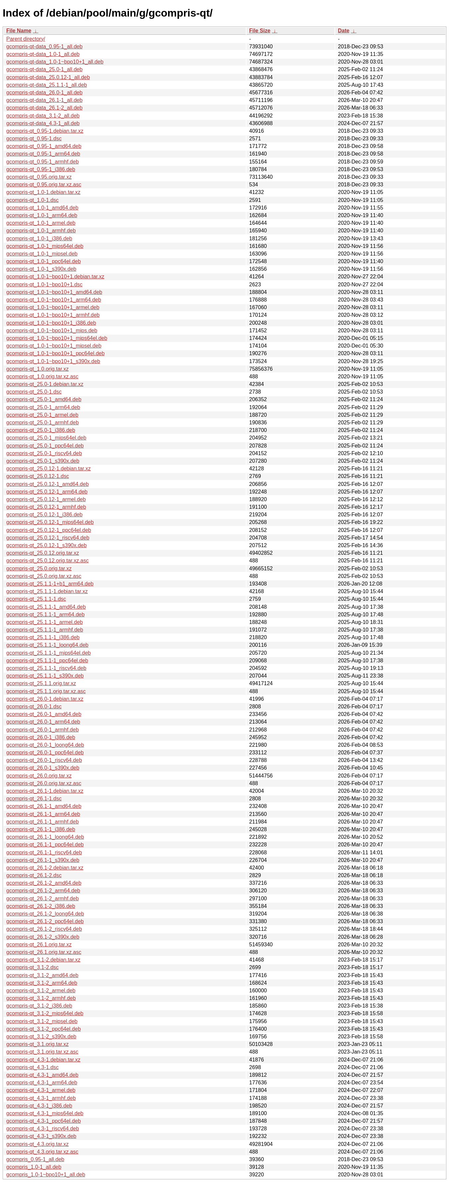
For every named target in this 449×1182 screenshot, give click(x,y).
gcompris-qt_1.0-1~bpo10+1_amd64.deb (54, 292)
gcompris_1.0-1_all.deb (33, 1167)
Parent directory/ (25, 39)
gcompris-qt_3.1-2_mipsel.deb (41, 1021)
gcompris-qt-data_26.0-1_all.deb (44, 92)
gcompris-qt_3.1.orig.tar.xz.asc (42, 1052)
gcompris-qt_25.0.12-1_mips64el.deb (50, 522)
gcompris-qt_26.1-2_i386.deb (40, 906)
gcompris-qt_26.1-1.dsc (34, 798)
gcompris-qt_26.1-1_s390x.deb (42, 860)
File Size (259, 30)
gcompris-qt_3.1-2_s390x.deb (41, 1036)
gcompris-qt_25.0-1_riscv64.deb (44, 453)
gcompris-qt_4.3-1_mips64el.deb (44, 1113)
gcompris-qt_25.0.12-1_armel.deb (46, 499)
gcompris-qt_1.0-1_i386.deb (39, 238)
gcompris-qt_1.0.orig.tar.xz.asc (42, 376)
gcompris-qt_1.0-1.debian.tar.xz (43, 192)
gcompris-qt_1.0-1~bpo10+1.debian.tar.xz (55, 276)
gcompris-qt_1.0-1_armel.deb (40, 223)
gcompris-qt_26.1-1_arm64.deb (43, 814)
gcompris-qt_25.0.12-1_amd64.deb (47, 484)
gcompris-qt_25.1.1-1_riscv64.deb (46, 668)
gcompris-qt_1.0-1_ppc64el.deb (43, 261)
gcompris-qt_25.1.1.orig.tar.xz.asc (46, 691)
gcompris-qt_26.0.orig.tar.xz (38, 776)
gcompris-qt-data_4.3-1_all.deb (42, 123)
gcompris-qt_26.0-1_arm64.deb (43, 722)
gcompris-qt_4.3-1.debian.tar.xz (43, 1060)
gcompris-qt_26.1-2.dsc (34, 875)
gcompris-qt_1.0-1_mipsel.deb (41, 254)
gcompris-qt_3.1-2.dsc (32, 967)
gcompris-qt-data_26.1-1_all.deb (44, 100)
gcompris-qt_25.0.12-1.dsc (37, 476)
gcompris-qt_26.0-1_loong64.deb (45, 745)
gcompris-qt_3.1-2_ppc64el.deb (43, 1029)
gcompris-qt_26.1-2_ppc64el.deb (45, 921)
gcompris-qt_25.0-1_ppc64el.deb (45, 446)
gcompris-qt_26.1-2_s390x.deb (42, 937)
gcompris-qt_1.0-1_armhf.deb (41, 230)
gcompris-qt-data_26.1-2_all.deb (44, 108)
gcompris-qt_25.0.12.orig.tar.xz (42, 553)
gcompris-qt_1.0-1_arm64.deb (41, 215)
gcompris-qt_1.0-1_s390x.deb (41, 269)
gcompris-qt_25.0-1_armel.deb (42, 415)
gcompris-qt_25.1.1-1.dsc (36, 599)
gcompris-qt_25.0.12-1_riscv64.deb (47, 538)
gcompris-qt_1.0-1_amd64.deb (42, 208)
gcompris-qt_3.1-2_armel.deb (40, 990)
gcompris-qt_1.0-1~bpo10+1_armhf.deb (53, 315)
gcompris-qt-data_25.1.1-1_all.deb (46, 85)
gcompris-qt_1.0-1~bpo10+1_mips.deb (51, 330)
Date (343, 30)
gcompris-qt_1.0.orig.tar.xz (37, 369)
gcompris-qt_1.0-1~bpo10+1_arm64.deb (53, 300)
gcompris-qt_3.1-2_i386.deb (39, 1006)
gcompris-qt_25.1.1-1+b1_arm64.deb (50, 584)
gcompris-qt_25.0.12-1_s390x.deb (46, 545)
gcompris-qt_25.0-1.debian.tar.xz (44, 384)
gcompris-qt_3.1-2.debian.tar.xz (43, 960)
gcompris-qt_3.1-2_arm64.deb (41, 983)
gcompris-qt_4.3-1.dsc (32, 1067)
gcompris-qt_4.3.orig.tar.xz (37, 1144)
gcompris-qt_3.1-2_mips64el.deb (44, 1013)
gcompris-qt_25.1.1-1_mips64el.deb (48, 653)
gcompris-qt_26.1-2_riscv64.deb (44, 929)
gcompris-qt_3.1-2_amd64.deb (42, 975)
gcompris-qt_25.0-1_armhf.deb (42, 422)
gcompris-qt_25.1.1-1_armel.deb (44, 622)
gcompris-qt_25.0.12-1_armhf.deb (46, 507)
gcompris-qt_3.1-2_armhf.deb (41, 998)
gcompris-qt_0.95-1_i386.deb (40, 169)
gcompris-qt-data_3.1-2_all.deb (42, 115)
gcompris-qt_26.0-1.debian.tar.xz (44, 699)
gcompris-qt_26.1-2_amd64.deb (43, 883)
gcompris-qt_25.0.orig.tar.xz (38, 568)
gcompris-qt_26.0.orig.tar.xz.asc (43, 783)
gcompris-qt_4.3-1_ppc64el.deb (43, 1121)
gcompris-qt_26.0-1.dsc (34, 706)
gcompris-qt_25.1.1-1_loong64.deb (47, 645)
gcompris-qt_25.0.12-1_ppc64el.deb (48, 530)
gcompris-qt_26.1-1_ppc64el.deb (45, 844)
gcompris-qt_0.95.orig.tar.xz (38, 177)
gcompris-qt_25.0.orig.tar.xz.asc (43, 576)
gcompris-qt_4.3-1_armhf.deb (41, 1098)
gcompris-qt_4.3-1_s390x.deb (41, 1136)
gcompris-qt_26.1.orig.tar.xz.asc (43, 952)
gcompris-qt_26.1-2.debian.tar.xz (44, 868)
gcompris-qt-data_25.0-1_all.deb (44, 69)
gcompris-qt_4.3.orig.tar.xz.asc (42, 1152)
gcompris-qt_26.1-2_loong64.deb (45, 914)
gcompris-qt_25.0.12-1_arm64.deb (46, 492)
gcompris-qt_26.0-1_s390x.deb (42, 768)
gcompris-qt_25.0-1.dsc (34, 392)
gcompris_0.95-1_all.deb (35, 1159)
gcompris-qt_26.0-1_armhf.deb (42, 730)
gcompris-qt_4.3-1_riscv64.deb (42, 1128)
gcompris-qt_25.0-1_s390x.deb (42, 461)
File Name (18, 30)
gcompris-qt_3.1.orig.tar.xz (37, 1044)
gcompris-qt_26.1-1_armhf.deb (42, 822)
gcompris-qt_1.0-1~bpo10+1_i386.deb (51, 323)
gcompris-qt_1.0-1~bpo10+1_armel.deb (52, 307)
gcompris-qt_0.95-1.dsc (34, 138)
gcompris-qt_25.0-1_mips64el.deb (46, 438)
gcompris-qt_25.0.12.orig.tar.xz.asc (47, 560)
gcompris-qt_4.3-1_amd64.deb (42, 1075)
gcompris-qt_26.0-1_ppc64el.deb (45, 752)
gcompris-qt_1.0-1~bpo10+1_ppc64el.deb (55, 353)
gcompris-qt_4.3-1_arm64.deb (41, 1082)
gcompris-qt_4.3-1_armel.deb (40, 1090)
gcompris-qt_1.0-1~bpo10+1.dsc (44, 284)
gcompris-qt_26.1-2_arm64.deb (43, 890)
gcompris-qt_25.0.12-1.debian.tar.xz (48, 468)
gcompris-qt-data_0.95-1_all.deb (44, 46)
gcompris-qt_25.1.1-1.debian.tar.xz (47, 591)
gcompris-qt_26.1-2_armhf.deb (42, 898)
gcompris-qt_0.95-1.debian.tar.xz (44, 131)
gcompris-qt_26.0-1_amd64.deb (43, 714)
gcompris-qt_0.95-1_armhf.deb (42, 162)
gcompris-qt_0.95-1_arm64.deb (43, 154)
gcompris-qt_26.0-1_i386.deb (40, 737)
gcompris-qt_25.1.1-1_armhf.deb (44, 630)
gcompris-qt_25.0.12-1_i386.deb (44, 514)
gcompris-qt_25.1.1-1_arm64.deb (45, 614)
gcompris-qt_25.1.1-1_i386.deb (42, 637)
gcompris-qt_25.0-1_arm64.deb (43, 407)
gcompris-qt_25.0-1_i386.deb (40, 430)
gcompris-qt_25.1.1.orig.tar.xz (41, 683)
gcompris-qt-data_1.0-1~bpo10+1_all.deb (55, 62)
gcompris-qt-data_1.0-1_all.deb (42, 54)
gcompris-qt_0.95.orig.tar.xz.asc (43, 184)
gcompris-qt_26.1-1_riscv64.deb (44, 852)
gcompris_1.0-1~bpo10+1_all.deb (45, 1174)
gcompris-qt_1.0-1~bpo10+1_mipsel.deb (53, 346)
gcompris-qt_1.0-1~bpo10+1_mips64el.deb (56, 338)
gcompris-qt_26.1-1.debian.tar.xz (44, 791)
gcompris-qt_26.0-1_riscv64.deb (44, 760)
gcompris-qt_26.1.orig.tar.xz (38, 944)
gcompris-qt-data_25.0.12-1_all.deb (48, 77)
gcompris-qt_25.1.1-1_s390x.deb (45, 676)
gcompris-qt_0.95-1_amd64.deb (43, 146)
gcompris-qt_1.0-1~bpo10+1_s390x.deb (53, 361)
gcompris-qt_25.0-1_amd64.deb (43, 399)
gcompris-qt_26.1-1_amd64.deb (43, 806)
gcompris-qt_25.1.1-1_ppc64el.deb (47, 660)
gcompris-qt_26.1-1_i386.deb (40, 829)
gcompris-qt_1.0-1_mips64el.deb (44, 246)
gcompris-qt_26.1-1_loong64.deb (45, 837)
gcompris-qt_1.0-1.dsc (32, 200)
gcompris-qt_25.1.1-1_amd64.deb (46, 607)
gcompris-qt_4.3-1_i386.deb (39, 1106)
